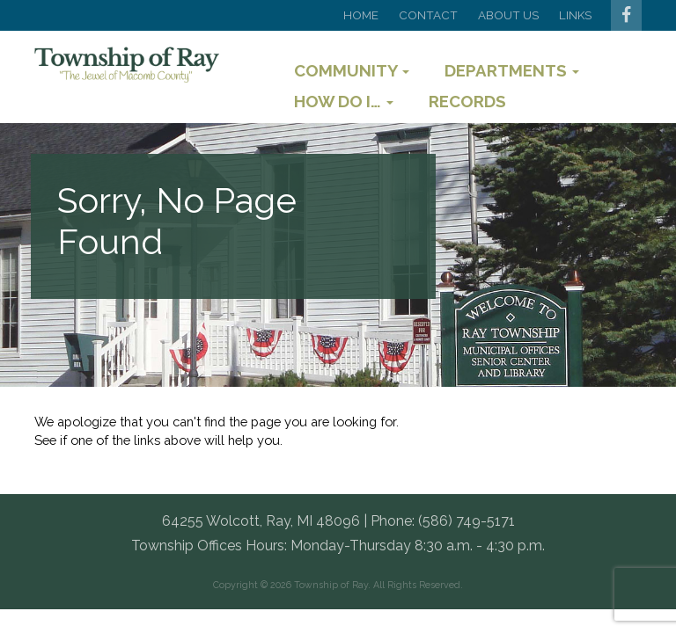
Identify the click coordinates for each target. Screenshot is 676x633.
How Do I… (343, 101)
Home (360, 15)
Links (575, 15)
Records (467, 101)
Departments (512, 70)
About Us (508, 15)
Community (351, 70)
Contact (428, 15)
